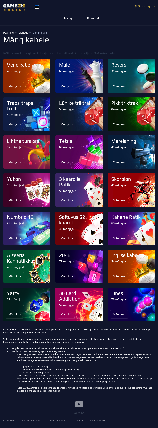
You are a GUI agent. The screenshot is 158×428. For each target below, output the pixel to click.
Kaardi (16, 53)
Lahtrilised (65, 53)
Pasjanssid (47, 53)
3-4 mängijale (104, 53)
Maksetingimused (57, 420)
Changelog (78, 420)
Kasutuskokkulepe (31, 420)
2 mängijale (83, 53)
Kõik (6, 53)
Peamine (8, 32)
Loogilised (30, 53)
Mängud (23, 32)
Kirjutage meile (97, 420)
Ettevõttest (9, 420)
